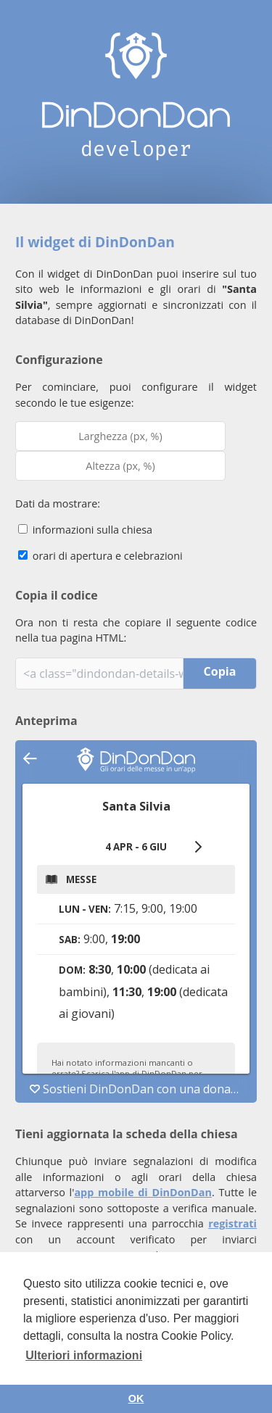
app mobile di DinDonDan (143, 1192)
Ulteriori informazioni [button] (83, 1355)
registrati (232, 1223)
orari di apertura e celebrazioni (100, 556)
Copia (220, 671)
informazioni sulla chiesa (85, 529)
